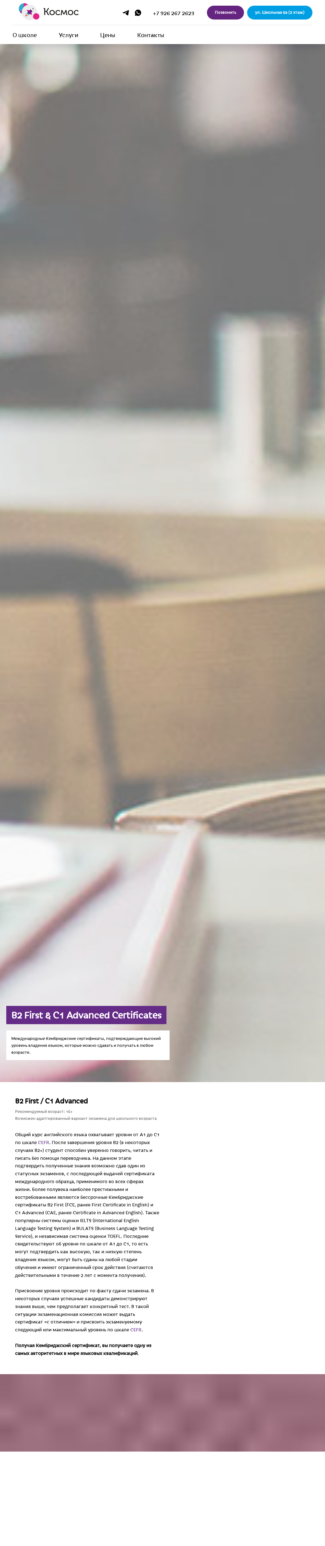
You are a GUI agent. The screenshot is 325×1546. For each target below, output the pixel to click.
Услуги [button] (68, 34)
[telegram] (126, 13)
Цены (107, 34)
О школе (25, 34)
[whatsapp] (138, 13)
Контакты (150, 34)
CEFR (194, 1142)
